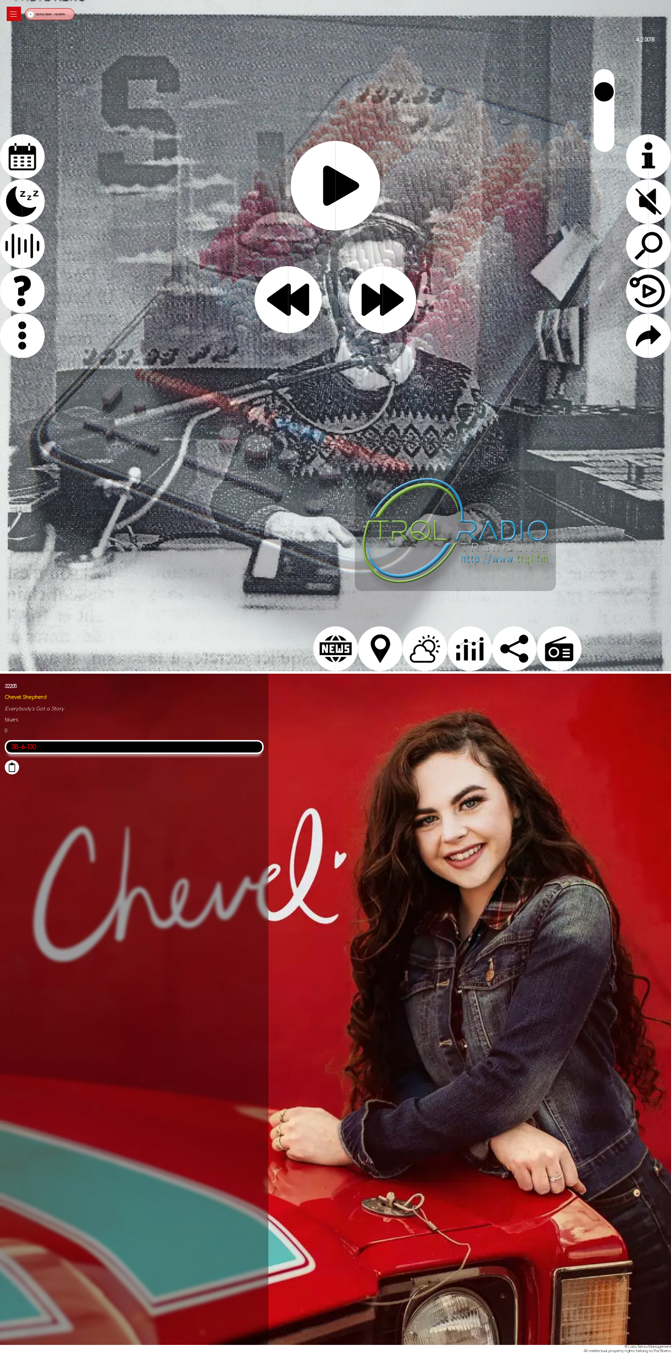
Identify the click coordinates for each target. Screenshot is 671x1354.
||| (14, 14)
